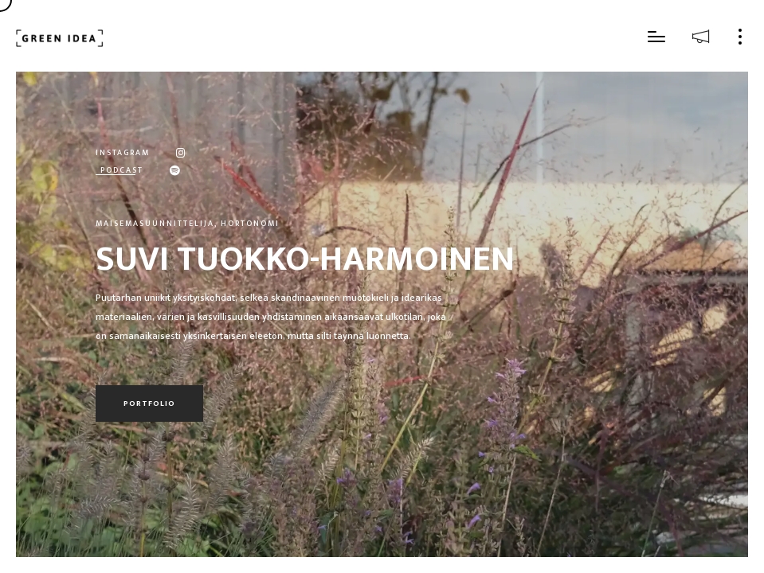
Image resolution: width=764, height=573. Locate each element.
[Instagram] (168, 152)
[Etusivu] (60, 38)
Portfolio (149, 403)
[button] (656, 39)
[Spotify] (163, 169)
